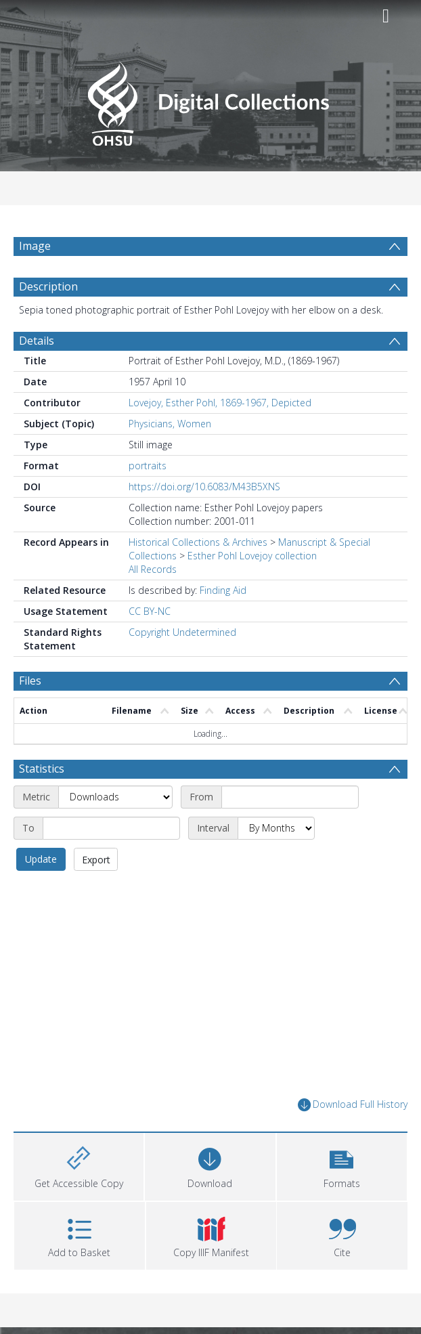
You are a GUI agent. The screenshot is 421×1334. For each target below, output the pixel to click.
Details (36, 340)
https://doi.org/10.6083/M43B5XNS (204, 486)
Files (30, 680)
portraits (148, 465)
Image (35, 245)
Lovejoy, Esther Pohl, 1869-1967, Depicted (220, 402)
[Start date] (290, 797)
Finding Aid (223, 590)
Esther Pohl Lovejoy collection (252, 555)
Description (48, 286)
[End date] (111, 828)
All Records (153, 569)
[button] (342, 1165)
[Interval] (276, 828)
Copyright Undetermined (182, 632)
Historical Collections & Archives (198, 542)
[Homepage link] (210, 100)
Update (41, 859)
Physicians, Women (170, 423)
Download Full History (352, 1105)
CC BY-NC (150, 611)
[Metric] (115, 797)
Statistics (41, 768)
